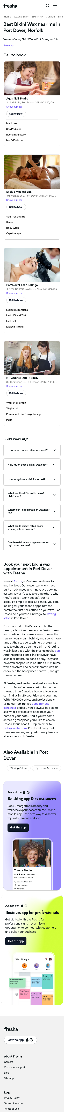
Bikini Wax (37, 16)
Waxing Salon (21, 16)
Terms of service (13, 1103)
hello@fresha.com (15, 728)
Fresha (17, 581)
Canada (50, 16)
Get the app (18, 827)
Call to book (16, 113)
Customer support (14, 1067)
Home (7, 16)
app (57, 650)
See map (8, 45)
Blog (6, 1072)
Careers (8, 1062)
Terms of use (11, 1108)
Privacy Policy (11, 1098)
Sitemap (9, 1078)
